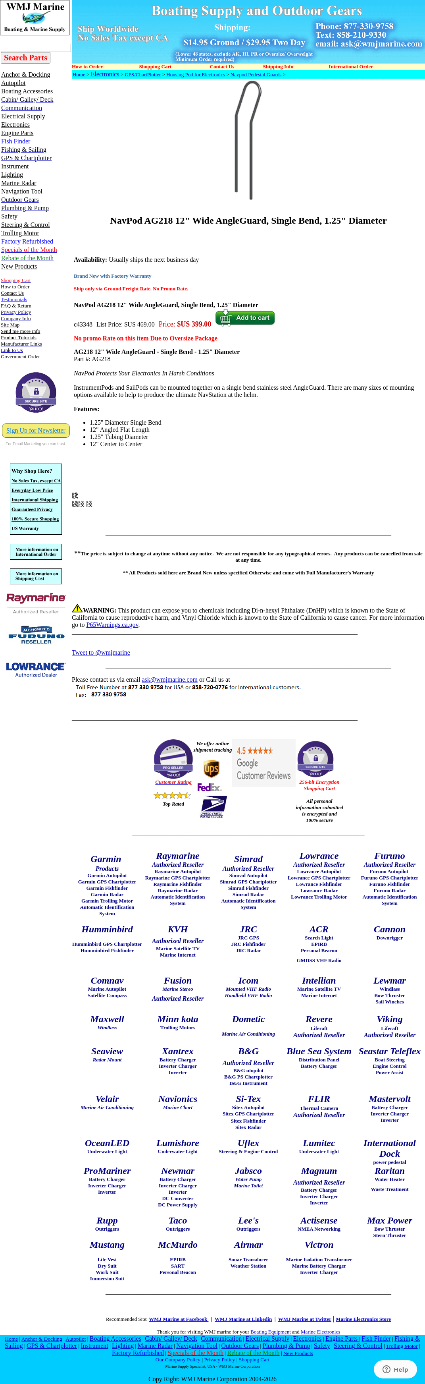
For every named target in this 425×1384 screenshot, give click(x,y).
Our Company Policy (178, 1360)
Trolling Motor (402, 1346)
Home (79, 74)
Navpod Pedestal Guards (256, 74)
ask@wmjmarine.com (169, 679)
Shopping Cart (254, 1360)
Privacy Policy (219, 1360)
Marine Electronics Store (363, 1319)
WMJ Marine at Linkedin (243, 1319)
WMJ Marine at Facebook (178, 1319)
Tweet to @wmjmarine (101, 652)
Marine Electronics (320, 1332)
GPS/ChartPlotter (143, 74)
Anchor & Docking (41, 1339)
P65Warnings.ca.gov (112, 624)
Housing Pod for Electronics (195, 74)
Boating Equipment (270, 1332)
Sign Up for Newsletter (35, 430)
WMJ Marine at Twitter (304, 1319)
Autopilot (75, 1339)
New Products (298, 1353)
